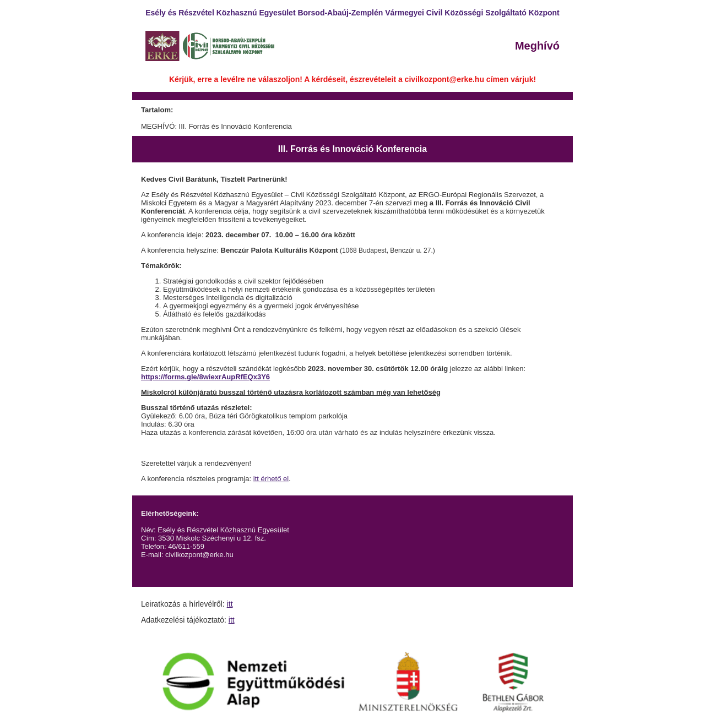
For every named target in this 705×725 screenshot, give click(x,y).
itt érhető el (271, 479)
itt (230, 603)
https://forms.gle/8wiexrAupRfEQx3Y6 (205, 377)
